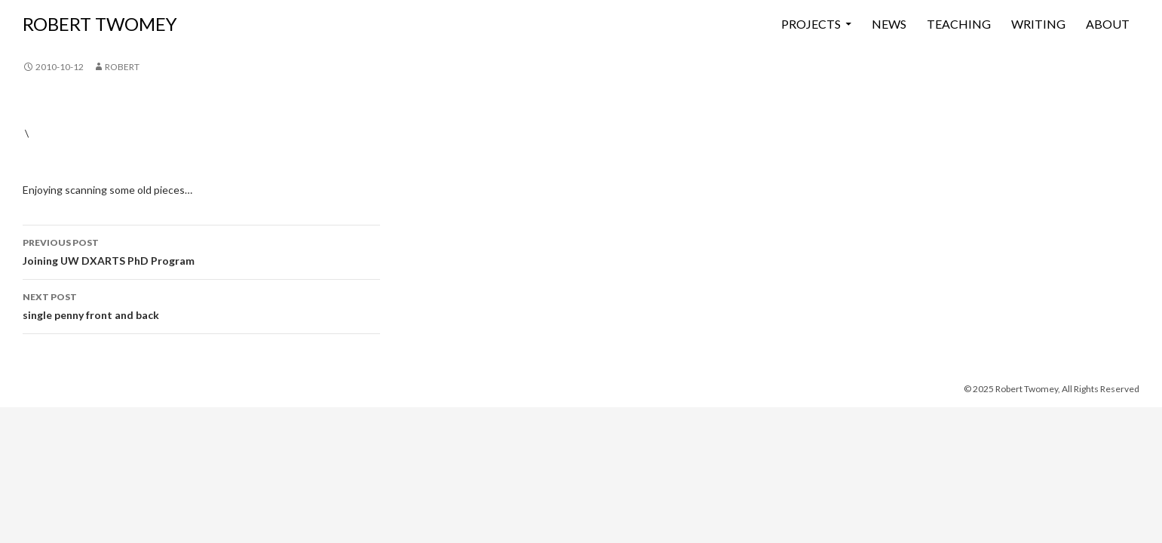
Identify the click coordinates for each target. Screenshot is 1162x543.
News (889, 24)
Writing (1038, 24)
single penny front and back (201, 304)
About (1108, 24)
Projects (811, 24)
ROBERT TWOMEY (100, 24)
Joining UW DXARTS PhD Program (201, 250)
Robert (122, 66)
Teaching (959, 24)
